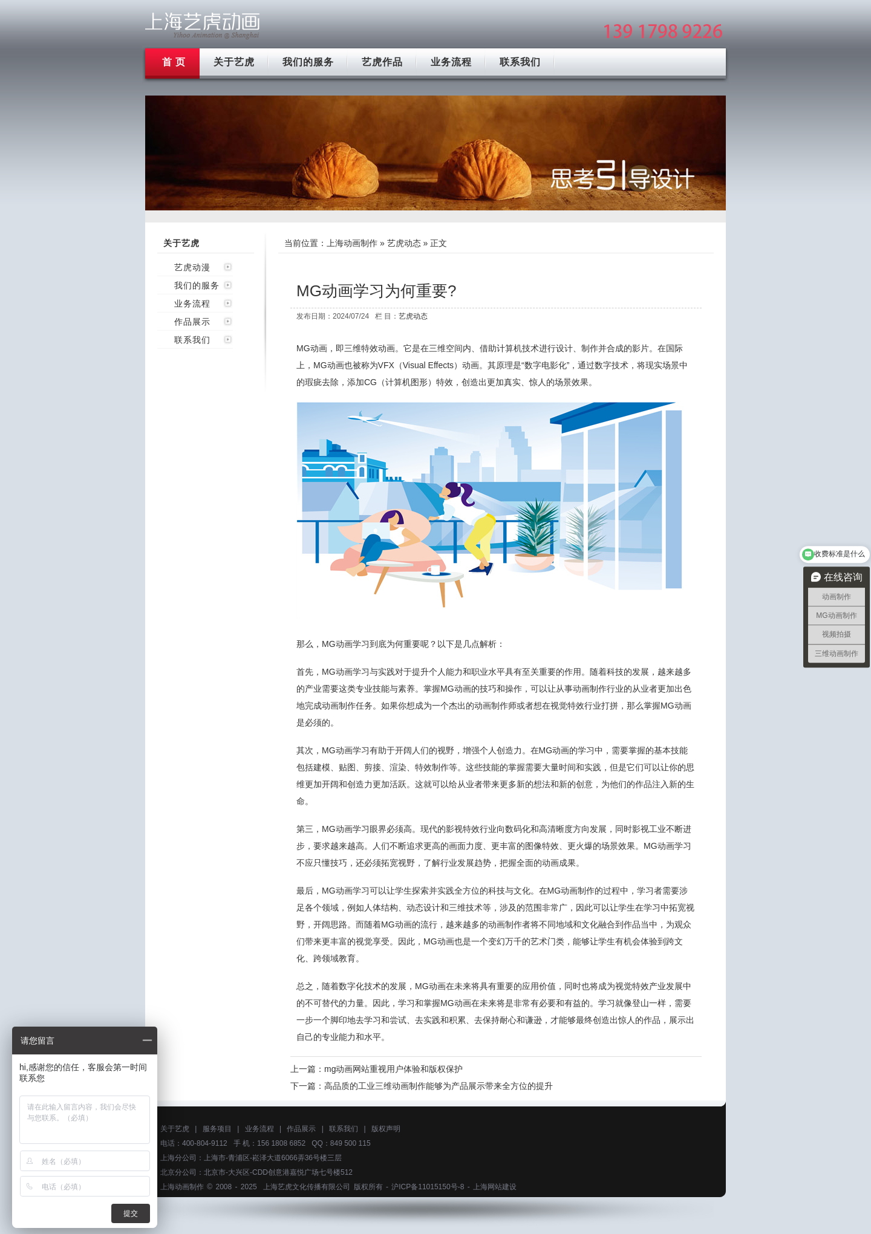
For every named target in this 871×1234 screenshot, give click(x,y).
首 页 (174, 62)
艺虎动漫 (192, 267)
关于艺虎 (234, 62)
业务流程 (451, 62)
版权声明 (385, 1129)
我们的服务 (308, 62)
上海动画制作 (352, 243)
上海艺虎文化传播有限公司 (306, 1187)
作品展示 (192, 321)
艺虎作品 (382, 62)
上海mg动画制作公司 (202, 25)
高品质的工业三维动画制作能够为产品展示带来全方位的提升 (438, 1086)
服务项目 (217, 1129)
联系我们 (520, 62)
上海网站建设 (495, 1187)
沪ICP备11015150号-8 (427, 1187)
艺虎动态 (404, 243)
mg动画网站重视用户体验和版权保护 (393, 1069)
